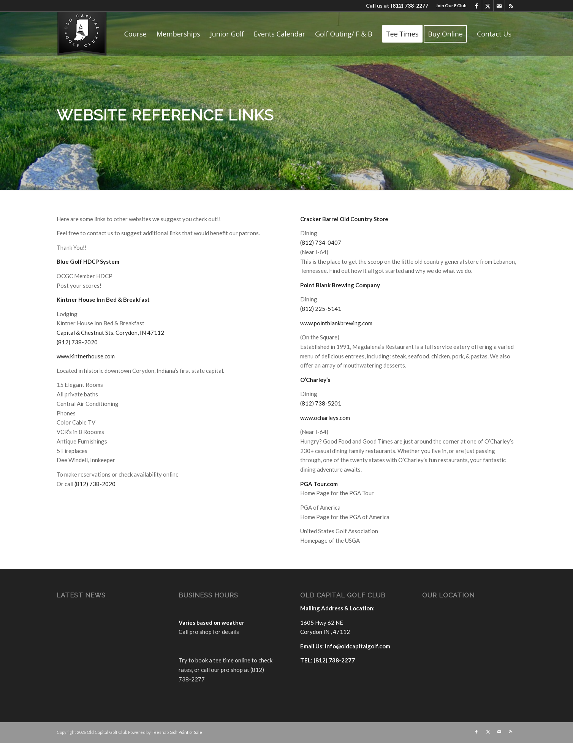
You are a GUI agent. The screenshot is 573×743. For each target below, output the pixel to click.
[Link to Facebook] (476, 5)
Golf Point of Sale (185, 732)
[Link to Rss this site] (510, 5)
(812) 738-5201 (320, 403)
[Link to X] (487, 5)
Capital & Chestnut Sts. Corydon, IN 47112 (110, 332)
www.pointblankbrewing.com (336, 323)
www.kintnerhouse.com (86, 356)
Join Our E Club (451, 5)
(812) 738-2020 (77, 342)
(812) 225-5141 (320, 308)
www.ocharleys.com (325, 417)
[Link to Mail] (499, 5)
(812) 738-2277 (409, 5)
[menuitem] (449, 6)
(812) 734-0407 (320, 242)
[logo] (82, 33)
